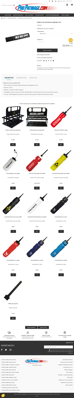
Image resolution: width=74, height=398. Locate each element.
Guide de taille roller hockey (8, 374)
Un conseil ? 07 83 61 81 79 (46, 334)
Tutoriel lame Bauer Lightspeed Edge (10, 392)
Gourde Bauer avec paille (13, 173)
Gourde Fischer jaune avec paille (61, 173)
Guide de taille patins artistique (9, 359)
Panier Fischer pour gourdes (13, 130)
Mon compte (69, 372)
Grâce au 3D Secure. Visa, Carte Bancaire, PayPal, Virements (27, 335)
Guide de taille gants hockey (8, 382)
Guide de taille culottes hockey (9, 369)
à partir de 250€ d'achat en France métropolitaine (9, 335)
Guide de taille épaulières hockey (9, 377)
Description (9, 78)
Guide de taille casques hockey (9, 362)
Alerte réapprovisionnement (43, 54)
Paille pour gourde (13, 303)
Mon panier (69, 377)
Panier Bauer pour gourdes (37, 130)
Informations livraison (67, 359)
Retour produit (69, 385)
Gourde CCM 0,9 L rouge (60, 130)
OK (37, 396)
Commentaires (21, 78)
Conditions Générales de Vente (65, 364)
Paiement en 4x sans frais (66, 382)
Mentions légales (68, 369)
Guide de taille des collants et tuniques (10, 364)
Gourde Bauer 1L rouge (13, 260)
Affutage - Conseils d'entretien (65, 374)
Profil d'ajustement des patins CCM (10, 387)
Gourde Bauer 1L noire (61, 216)
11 (13, 183)
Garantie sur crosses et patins (65, 380)
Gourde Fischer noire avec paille (13, 216)
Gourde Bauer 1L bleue (61, 260)
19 (37, 139)
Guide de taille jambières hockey (9, 385)
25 (13, 139)
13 (61, 139)
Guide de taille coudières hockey (9, 367)
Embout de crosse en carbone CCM (49, 22)
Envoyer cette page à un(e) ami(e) (44, 57)
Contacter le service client (66, 362)
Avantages (33, 78)
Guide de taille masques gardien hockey (11, 390)
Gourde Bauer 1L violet (37, 260)
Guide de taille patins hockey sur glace (10, 372)
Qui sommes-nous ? (67, 367)
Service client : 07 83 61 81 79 (65, 1)
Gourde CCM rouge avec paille (37, 173)
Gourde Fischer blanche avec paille (37, 216)
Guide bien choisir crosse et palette (10, 380)
